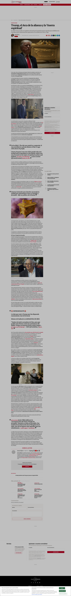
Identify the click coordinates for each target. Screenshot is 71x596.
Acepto (62, 588)
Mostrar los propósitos (63, 593)
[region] (35, 591)
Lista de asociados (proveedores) (37, 594)
